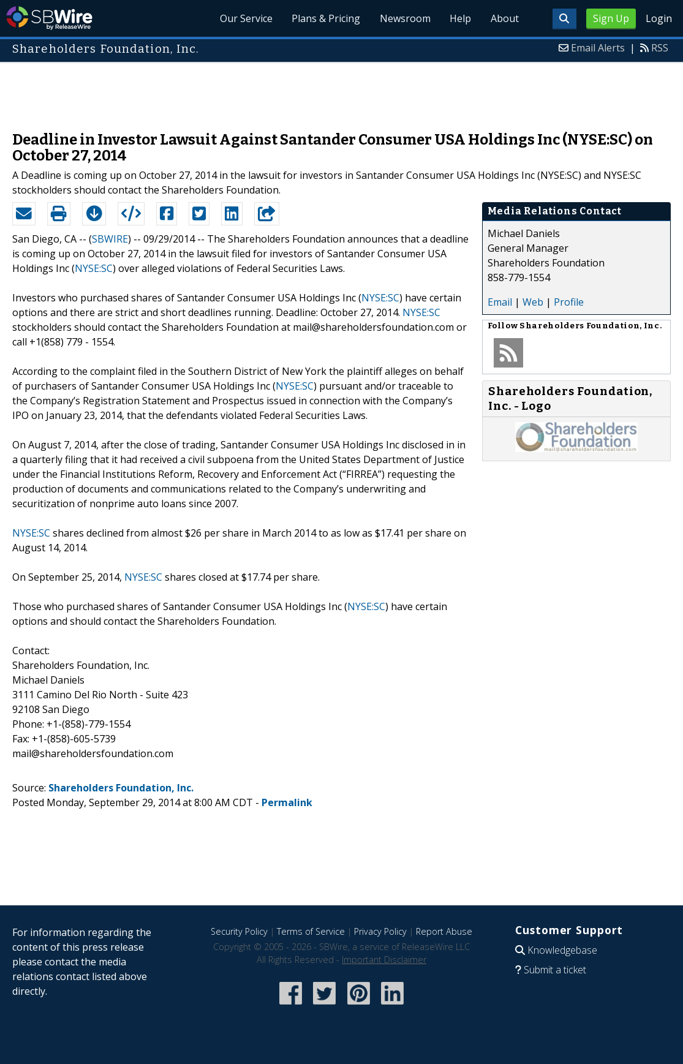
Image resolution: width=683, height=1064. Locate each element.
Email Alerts (598, 48)
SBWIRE (110, 239)
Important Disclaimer (384, 959)
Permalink (287, 802)
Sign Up (611, 18)
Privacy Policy (380, 931)
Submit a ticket (555, 969)
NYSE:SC (94, 268)
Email (500, 302)
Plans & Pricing (324, 18)
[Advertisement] (342, 90)
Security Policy (239, 931)
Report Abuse (444, 931)
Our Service (244, 18)
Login (659, 18)
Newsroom (404, 18)
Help (459, 18)
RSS (659, 48)
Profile (569, 302)
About (504, 18)
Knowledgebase (562, 950)
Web (533, 302)
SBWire (49, 18)
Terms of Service (311, 931)
